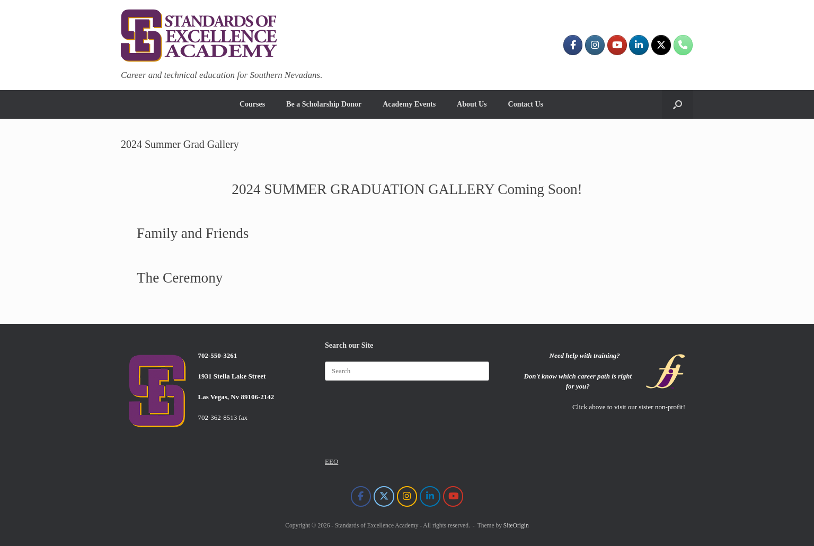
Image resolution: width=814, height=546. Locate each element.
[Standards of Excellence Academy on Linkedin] (639, 45)
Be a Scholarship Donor (323, 104)
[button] (677, 104)
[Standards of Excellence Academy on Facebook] (573, 45)
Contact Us (526, 104)
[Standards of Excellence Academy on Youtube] (617, 45)
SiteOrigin (516, 525)
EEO (331, 461)
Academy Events (409, 104)
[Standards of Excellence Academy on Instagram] (595, 45)
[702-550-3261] (683, 45)
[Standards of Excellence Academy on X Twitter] (661, 45)
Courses (252, 104)
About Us (471, 104)
